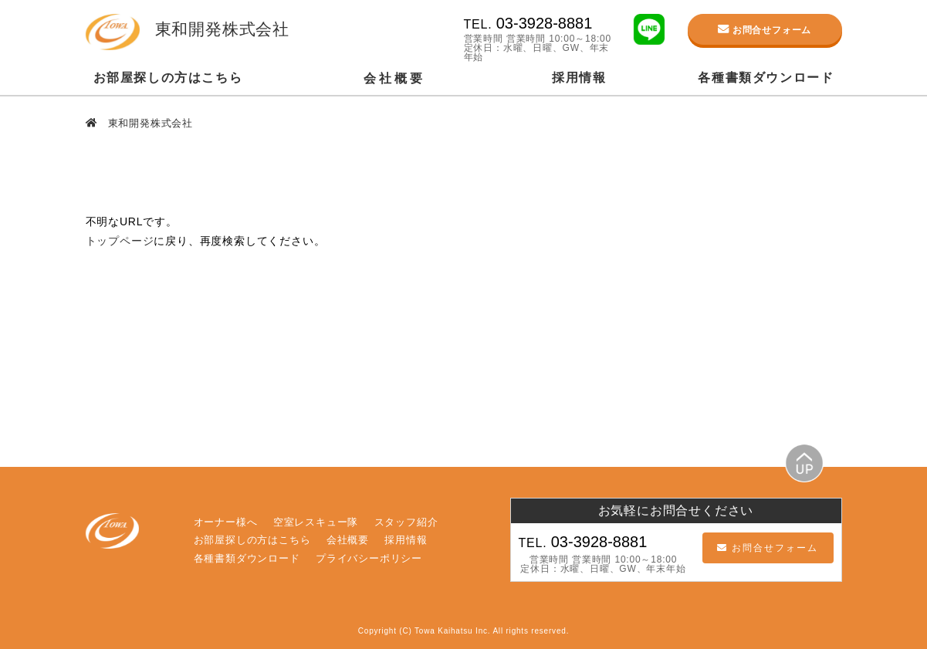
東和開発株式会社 (148, 123)
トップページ (120, 241)
